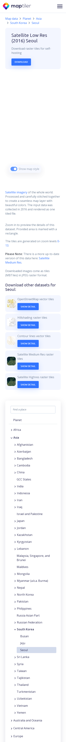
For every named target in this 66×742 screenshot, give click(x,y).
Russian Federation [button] (29, 622)
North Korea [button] (25, 595)
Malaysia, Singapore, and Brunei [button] (33, 558)
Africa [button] (17, 430)
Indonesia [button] (23, 493)
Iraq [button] (19, 507)
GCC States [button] (24, 479)
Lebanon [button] (23, 549)
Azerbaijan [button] (24, 451)
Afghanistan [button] (25, 445)
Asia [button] (16, 437)
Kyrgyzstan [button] (24, 542)
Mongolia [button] (23, 574)
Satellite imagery (16, 192)
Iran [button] (19, 500)
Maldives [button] (22, 567)
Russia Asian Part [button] (28, 615)
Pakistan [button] (22, 601)
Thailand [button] (23, 685)
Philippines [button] (24, 609)
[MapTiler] (17, 6)
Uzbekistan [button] (24, 699)
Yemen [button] (21, 713)
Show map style (29, 169)
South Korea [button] (25, 629)
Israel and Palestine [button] (30, 514)
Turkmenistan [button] (26, 692)
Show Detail (28, 306)
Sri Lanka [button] (23, 657)
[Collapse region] (11, 437)
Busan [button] (24, 636)
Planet (27, 19)
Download (21, 61)
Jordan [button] (21, 528)
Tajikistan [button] (23, 678)
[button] (59, 6)
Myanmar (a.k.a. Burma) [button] (32, 581)
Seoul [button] (24, 650)
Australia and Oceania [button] (27, 720)
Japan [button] (20, 521)
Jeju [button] (22, 643)
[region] (33, 125)
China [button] (20, 472)
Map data (11, 19)
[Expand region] (11, 430)
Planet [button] (17, 420)
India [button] (20, 486)
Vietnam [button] (22, 706)
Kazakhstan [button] (24, 535)
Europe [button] (18, 736)
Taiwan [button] (22, 671)
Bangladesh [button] (25, 458)
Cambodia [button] (23, 465)
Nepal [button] (21, 588)
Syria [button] (20, 664)
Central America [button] (23, 728)
